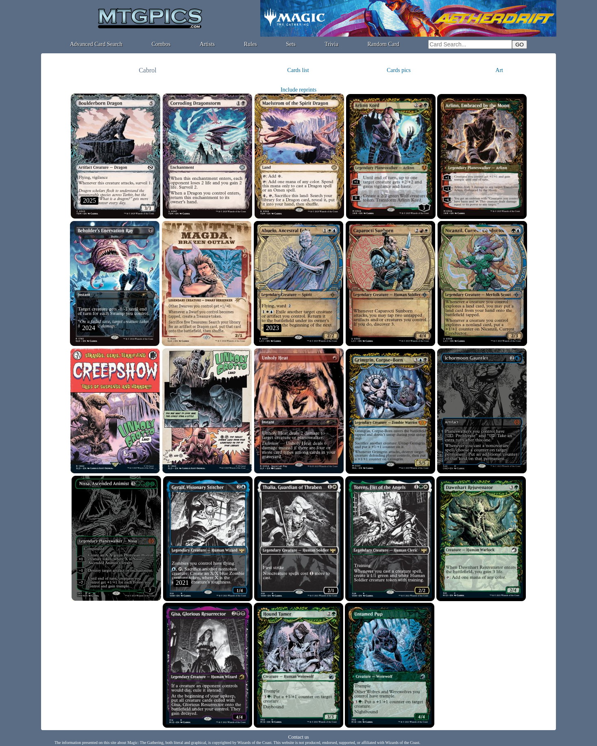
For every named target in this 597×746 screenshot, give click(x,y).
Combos (161, 44)
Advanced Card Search (96, 44)
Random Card (383, 44)
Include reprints (298, 90)
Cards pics (399, 70)
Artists (207, 44)
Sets (290, 44)
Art (499, 70)
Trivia (331, 44)
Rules (250, 44)
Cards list (298, 70)
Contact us (298, 737)
